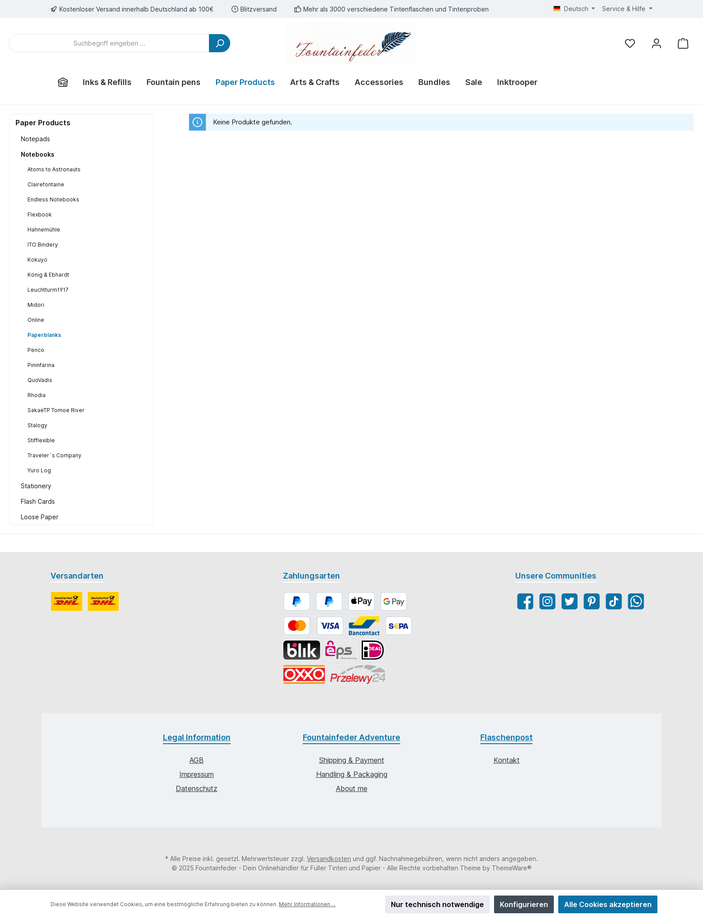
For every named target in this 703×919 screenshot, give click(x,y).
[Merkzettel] (630, 43)
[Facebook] (525, 601)
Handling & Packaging (351, 774)
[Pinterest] (592, 601)
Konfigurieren (524, 904)
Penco (35, 350)
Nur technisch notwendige (437, 904)
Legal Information (197, 737)
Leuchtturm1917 (48, 289)
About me (351, 788)
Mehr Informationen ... (307, 904)
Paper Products (42, 122)
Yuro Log (39, 470)
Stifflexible (41, 440)
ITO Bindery (42, 244)
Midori (35, 304)
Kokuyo (37, 259)
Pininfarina (40, 365)
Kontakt (507, 760)
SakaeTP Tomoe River (56, 410)
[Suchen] (219, 43)
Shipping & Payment (351, 760)
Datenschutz (196, 788)
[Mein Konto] (656, 43)
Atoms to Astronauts (54, 169)
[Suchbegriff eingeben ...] (109, 43)
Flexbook (39, 214)
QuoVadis (39, 380)
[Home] (62, 82)
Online (35, 320)
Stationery (36, 486)
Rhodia (36, 395)
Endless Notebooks (53, 199)
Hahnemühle (43, 229)
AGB (196, 760)
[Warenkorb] (683, 43)
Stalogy (37, 425)
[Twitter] (569, 601)
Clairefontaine (45, 184)
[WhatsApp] (636, 601)
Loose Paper (39, 517)
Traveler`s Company (54, 455)
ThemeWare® (512, 868)
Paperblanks (44, 335)
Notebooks (37, 154)
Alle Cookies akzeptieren (608, 904)
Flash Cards (38, 501)
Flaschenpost (506, 737)
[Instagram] (547, 601)
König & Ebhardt (48, 274)
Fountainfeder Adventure (351, 737)
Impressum (196, 774)
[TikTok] (614, 601)
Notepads (35, 139)
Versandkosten (329, 858)
